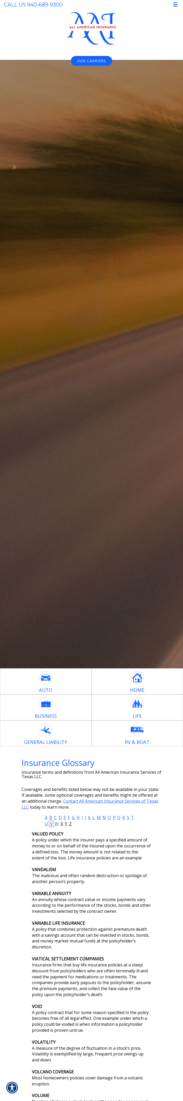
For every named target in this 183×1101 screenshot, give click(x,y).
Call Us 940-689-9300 (33, 5)
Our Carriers (91, 60)
